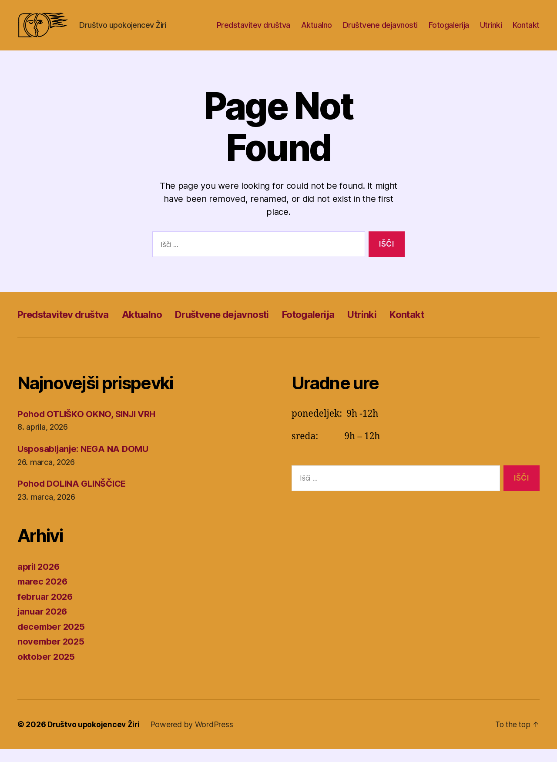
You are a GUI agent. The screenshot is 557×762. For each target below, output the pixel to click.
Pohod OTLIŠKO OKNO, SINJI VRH (89, 426)
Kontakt (526, 31)
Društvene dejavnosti (380, 31)
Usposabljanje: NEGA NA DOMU (86, 461)
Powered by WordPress (194, 737)
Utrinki (491, 31)
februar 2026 (46, 609)
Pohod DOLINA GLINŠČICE (74, 496)
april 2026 (39, 579)
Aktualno (316, 31)
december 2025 (52, 639)
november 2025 (52, 654)
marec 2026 (43, 594)
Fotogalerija (449, 31)
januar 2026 (43, 624)
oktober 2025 (47, 669)
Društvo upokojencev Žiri (94, 737)
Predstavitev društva (253, 31)
